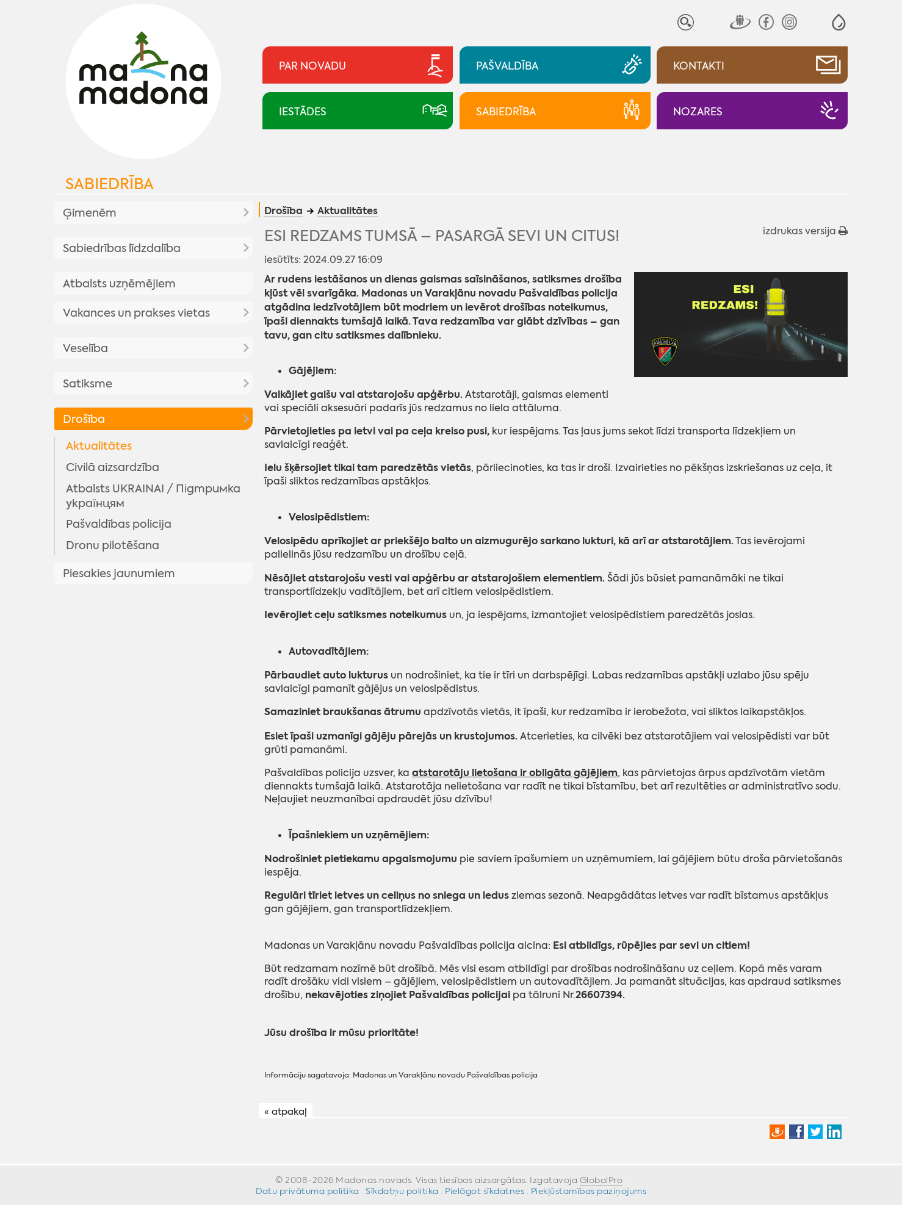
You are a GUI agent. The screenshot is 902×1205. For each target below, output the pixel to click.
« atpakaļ (285, 1111)
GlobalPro (601, 1179)
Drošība (84, 419)
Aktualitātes (99, 446)
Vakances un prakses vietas (136, 313)
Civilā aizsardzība (112, 467)
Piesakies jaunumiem (119, 573)
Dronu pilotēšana (112, 545)
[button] (839, 22)
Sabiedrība (109, 184)
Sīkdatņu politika (402, 1190)
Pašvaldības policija (118, 524)
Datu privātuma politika (307, 1190)
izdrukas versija (805, 231)
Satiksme (87, 383)
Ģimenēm (90, 213)
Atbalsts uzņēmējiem (119, 283)
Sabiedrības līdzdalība (122, 248)
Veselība (85, 348)
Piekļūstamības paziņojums (589, 1190)
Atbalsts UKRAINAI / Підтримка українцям (153, 496)
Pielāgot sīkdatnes (484, 1190)
